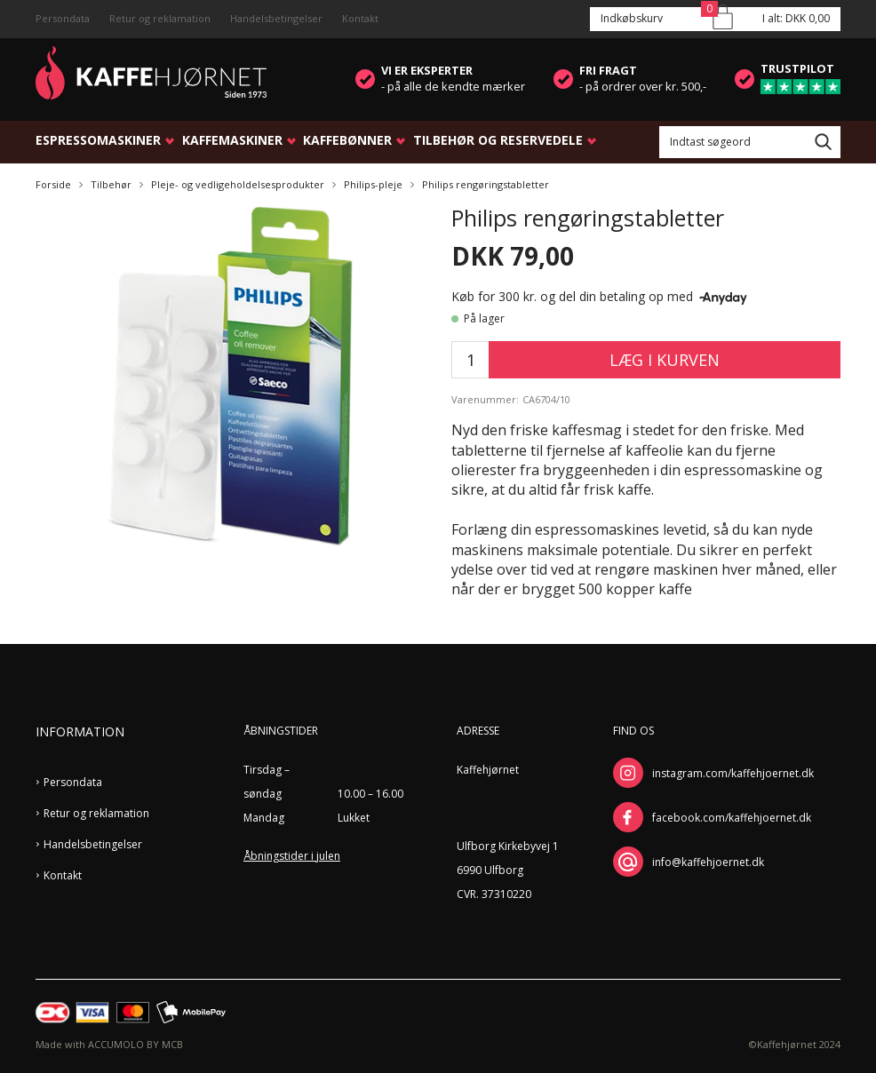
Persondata (63, 18)
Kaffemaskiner (232, 139)
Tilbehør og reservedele (498, 139)
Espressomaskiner (98, 139)
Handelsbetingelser (276, 18)
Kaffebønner (347, 139)
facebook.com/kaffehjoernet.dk (731, 817)
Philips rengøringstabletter (485, 184)
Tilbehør (111, 184)
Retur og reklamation (160, 18)
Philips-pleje (373, 184)
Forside (53, 184)
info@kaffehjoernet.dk (708, 862)
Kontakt (360, 18)
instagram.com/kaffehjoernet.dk (733, 773)
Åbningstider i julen (291, 855)
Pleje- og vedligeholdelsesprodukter (237, 184)
